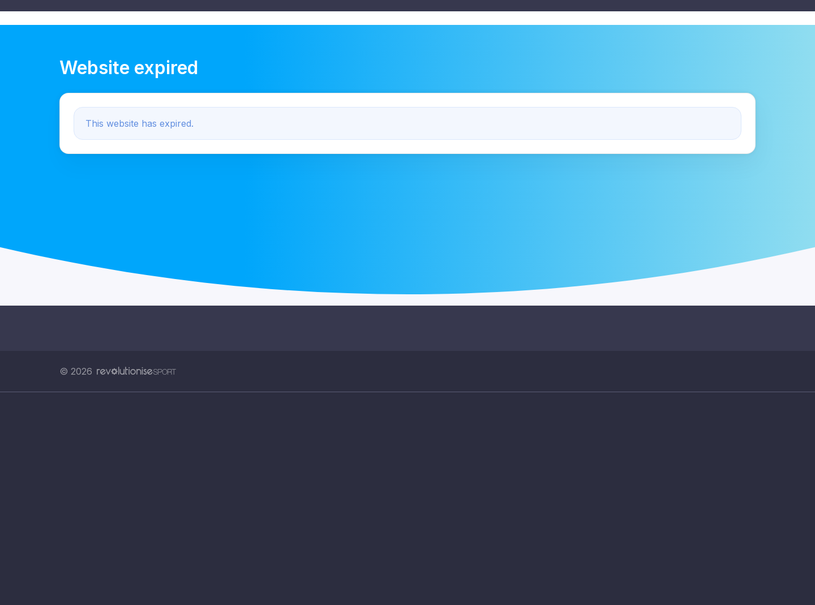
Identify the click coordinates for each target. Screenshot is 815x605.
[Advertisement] (399, 498)
